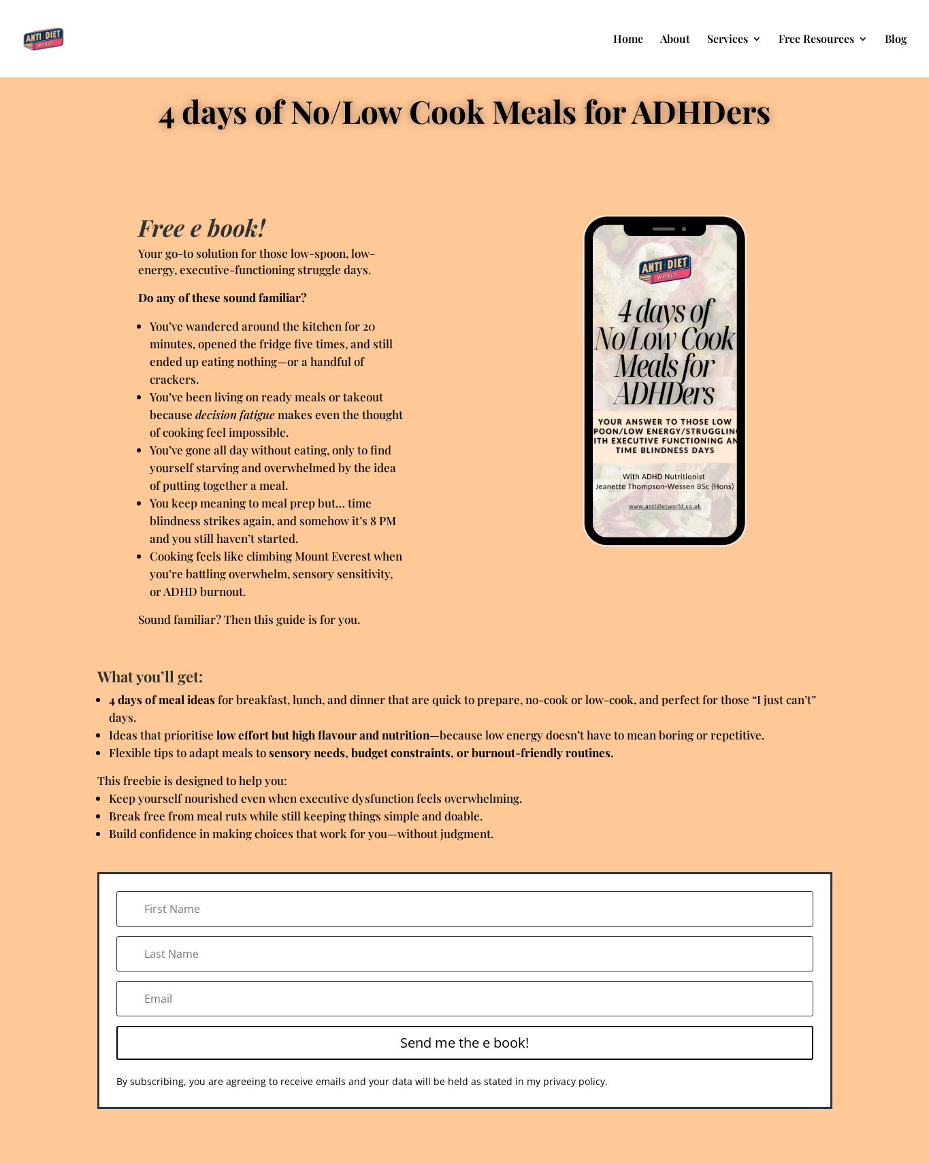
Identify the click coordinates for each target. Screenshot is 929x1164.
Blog (896, 40)
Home (628, 40)
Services (727, 40)
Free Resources (816, 40)
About (675, 40)
